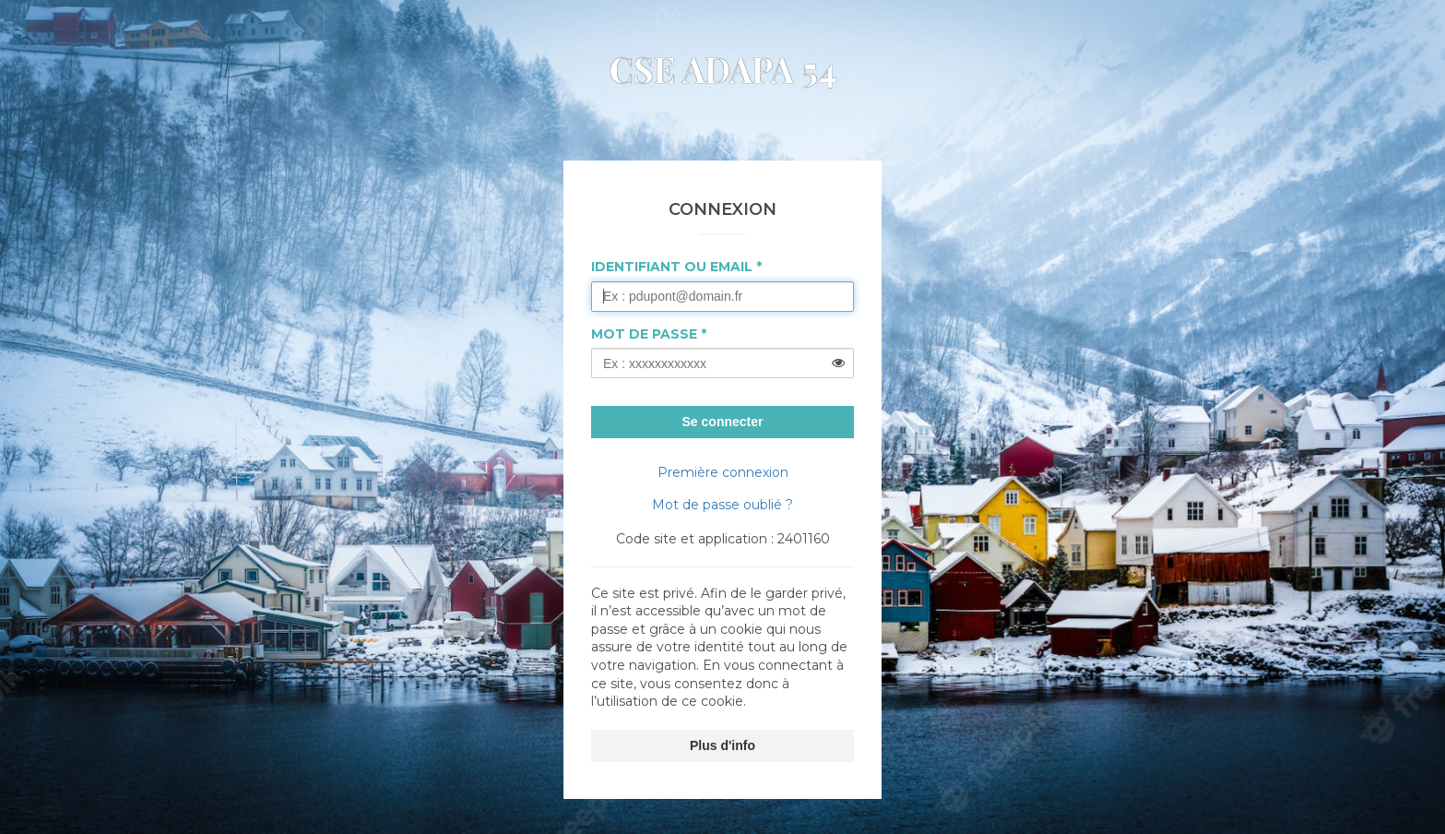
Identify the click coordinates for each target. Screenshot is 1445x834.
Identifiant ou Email (671, 266)
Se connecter (723, 421)
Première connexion (722, 472)
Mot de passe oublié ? (722, 504)
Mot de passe (644, 334)
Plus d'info (722, 745)
